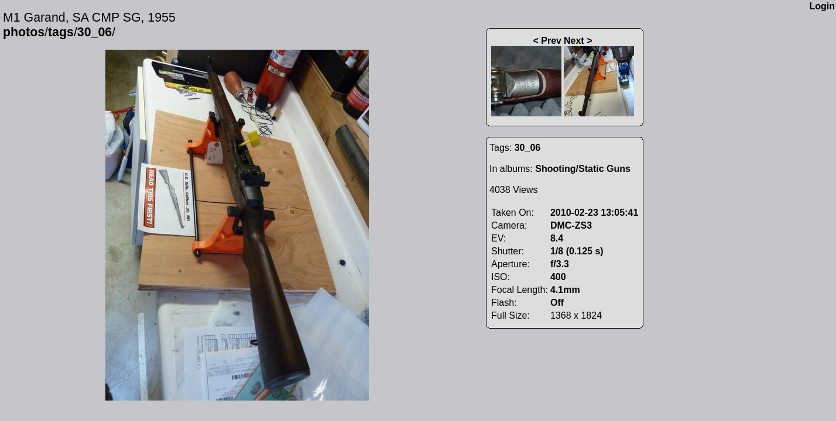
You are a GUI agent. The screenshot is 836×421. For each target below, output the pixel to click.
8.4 (556, 238)
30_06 (94, 32)
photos (23, 32)
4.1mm (565, 290)
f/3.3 (559, 264)
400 (558, 277)
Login (822, 6)
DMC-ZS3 (571, 225)
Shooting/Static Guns (583, 169)
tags (61, 32)
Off (557, 303)
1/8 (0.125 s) (577, 251)
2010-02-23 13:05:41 (594, 213)
